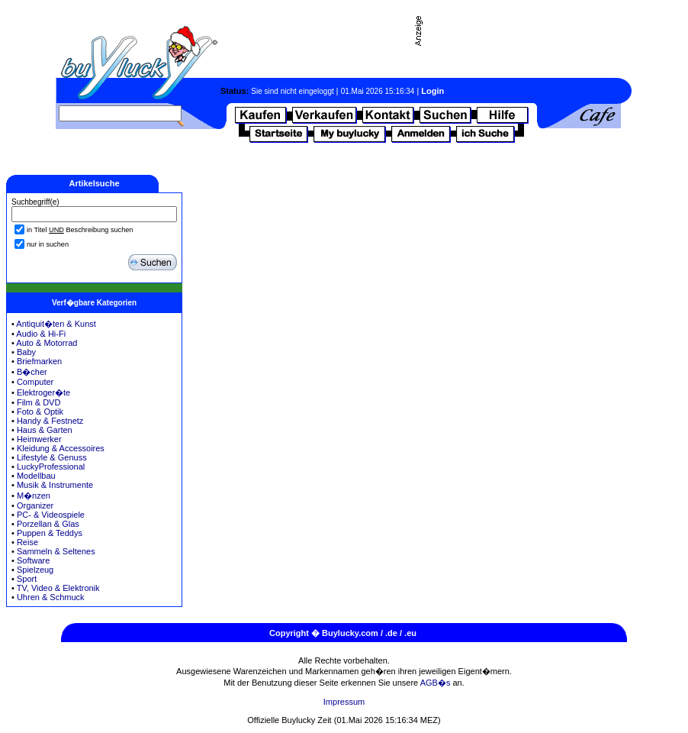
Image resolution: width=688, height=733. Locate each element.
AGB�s (435, 682)
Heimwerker (39, 439)
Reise (27, 542)
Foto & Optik (40, 411)
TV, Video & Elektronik (58, 588)
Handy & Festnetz (50, 420)
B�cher (32, 371)
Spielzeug (35, 569)
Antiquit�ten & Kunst (56, 323)
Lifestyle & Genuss (52, 457)
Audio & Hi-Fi (41, 333)
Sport (27, 578)
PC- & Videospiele (51, 514)
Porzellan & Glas (48, 523)
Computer (35, 381)
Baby (26, 352)
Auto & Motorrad (46, 342)
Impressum (344, 701)
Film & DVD (38, 402)
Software (33, 560)
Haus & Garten (44, 429)
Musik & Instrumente (55, 484)
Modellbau (36, 475)
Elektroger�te (43, 392)
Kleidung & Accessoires (60, 448)
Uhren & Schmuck (51, 597)
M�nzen (33, 495)
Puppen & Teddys (49, 533)
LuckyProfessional (51, 466)
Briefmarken (39, 361)
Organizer (35, 505)
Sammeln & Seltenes (56, 551)
